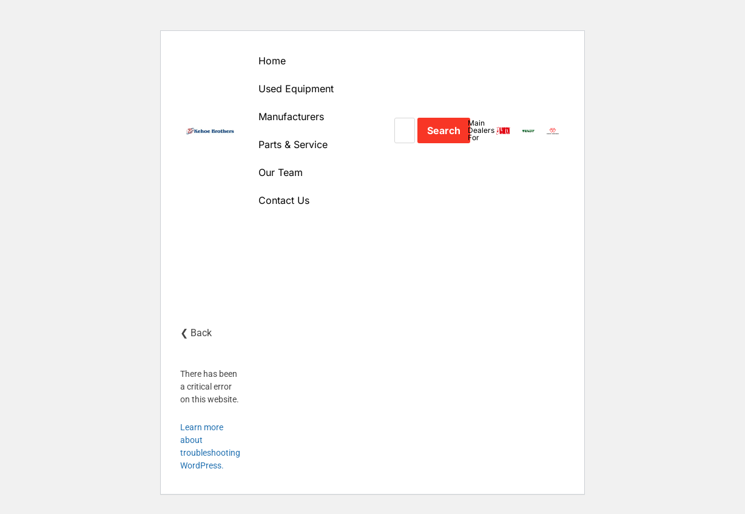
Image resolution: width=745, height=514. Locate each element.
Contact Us (283, 200)
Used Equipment (296, 89)
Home (272, 61)
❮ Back (196, 333)
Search (443, 130)
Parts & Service (293, 144)
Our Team (280, 172)
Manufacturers (291, 116)
